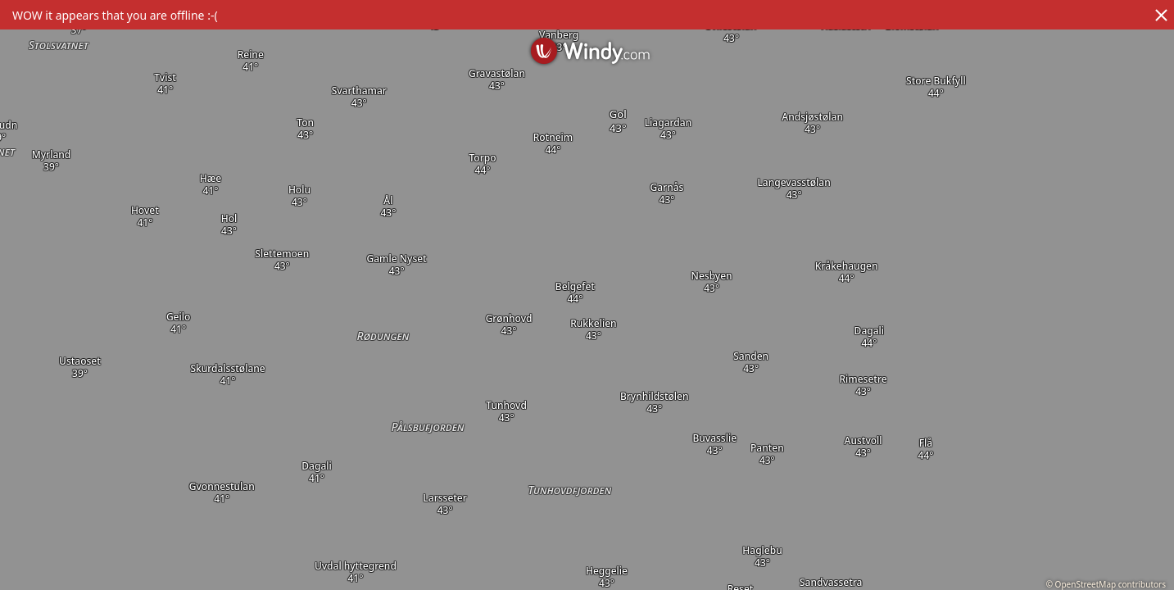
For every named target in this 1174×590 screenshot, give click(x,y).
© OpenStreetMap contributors (1106, 584)
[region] (587, 295)
